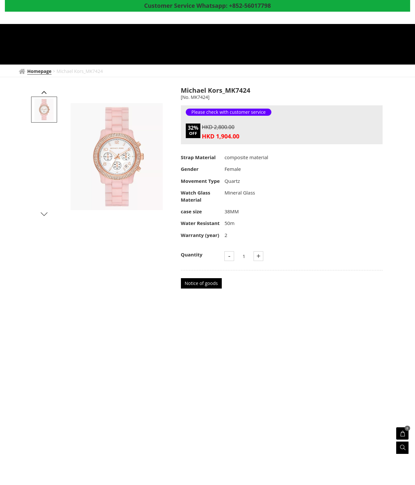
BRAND (164, 45)
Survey (358, 45)
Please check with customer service (228, 112)
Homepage (131, 45)
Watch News (199, 45)
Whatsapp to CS (137, 55)
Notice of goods (201, 283)
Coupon (296, 45)
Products (239, 45)
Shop (270, 45)
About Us (328, 45)
